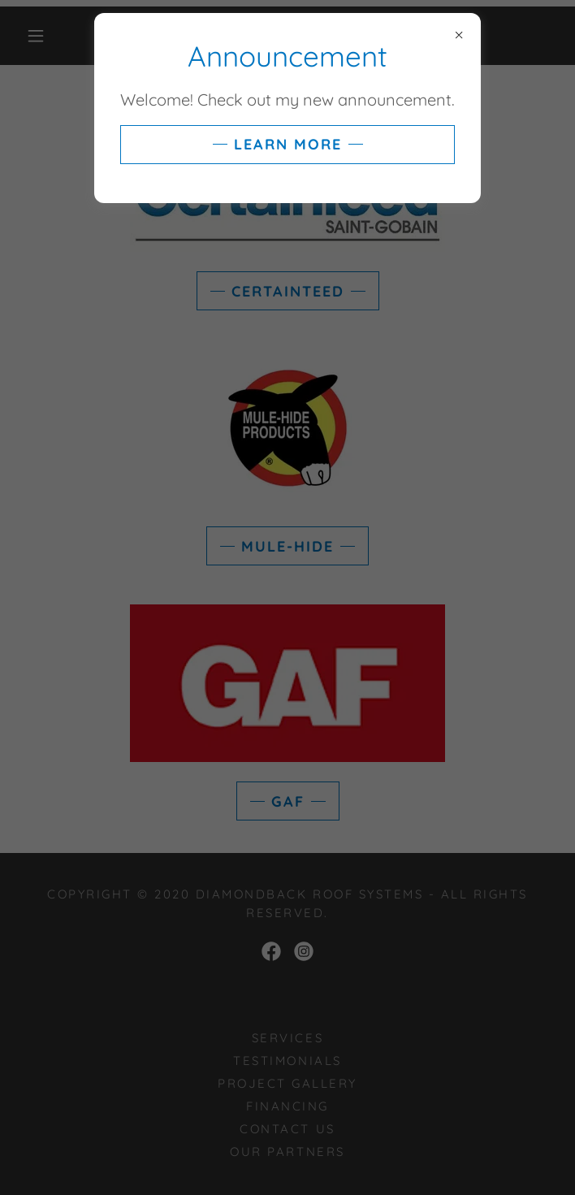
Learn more (288, 144)
